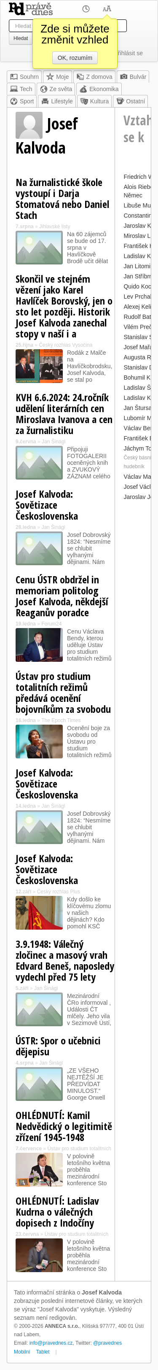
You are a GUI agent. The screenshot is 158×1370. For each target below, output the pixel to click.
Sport (22, 101)
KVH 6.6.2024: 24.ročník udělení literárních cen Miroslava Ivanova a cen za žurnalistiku (64, 413)
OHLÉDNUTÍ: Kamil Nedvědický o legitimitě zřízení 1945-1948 (64, 1126)
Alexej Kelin (138, 306)
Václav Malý (139, 476)
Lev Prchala (139, 296)
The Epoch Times (60, 720)
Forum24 (51, 624)
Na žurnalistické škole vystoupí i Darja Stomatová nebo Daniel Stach (62, 198)
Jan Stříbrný (139, 276)
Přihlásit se (128, 53)
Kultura (94, 101)
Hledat (20, 38)
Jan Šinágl (53, 442)
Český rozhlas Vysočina (65, 345)
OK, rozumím (75, 57)
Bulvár (133, 77)
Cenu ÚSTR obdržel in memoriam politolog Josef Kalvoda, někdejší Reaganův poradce (62, 595)
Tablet (43, 1352)
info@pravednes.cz (51, 1343)
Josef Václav (140, 486)
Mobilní (22, 1352)
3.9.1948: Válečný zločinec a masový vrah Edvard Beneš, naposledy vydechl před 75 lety (65, 960)
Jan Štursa (137, 408)
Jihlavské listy (54, 226)
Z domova (94, 77)
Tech (21, 89)
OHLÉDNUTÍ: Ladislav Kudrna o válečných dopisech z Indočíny (57, 1212)
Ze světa (56, 89)
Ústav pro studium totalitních (79, 1149)
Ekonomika (98, 89)
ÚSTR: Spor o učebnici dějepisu (58, 1045)
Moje (57, 77)
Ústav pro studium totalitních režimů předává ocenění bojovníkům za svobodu (63, 692)
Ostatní (130, 101)
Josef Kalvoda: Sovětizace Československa (47, 505)
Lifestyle (56, 101)
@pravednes (107, 1343)
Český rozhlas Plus (58, 892)
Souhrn (24, 77)
